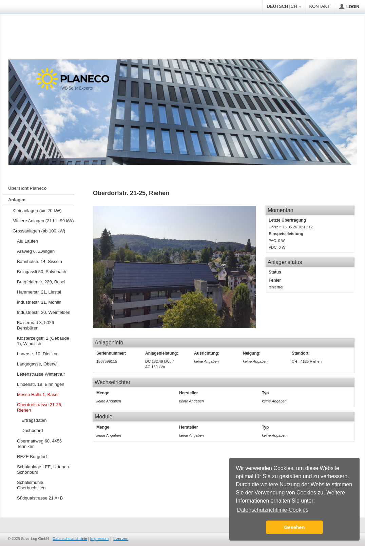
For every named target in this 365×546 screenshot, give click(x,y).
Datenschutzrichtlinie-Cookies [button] (272, 510)
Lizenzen (120, 538)
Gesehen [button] (294, 527)
